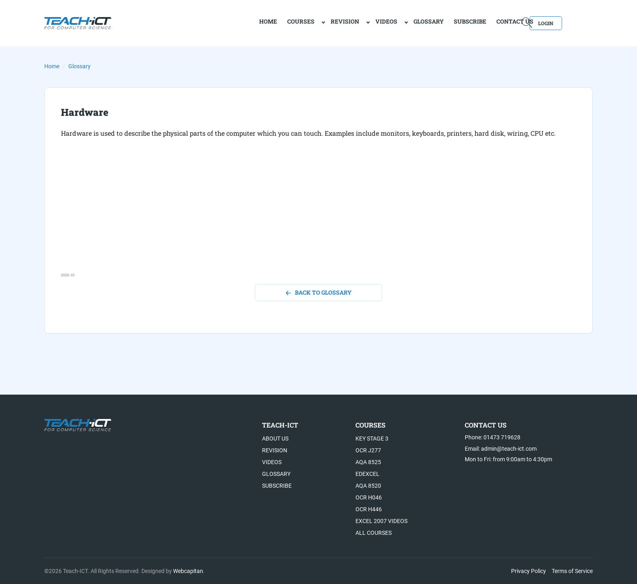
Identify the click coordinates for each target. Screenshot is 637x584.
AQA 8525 (368, 462)
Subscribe (442, 22)
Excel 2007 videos (381, 521)
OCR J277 (368, 450)
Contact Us (486, 22)
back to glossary (318, 292)
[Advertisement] (304, 215)
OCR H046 (368, 497)
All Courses (373, 533)
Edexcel (367, 474)
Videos (358, 22)
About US (275, 438)
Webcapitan (188, 571)
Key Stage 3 (371, 438)
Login (569, 22)
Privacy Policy (528, 571)
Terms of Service (572, 571)
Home (51, 66)
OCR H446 (368, 509)
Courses (272, 22)
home (240, 22)
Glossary (401, 22)
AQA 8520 (368, 485)
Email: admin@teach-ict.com (501, 448)
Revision (317, 22)
